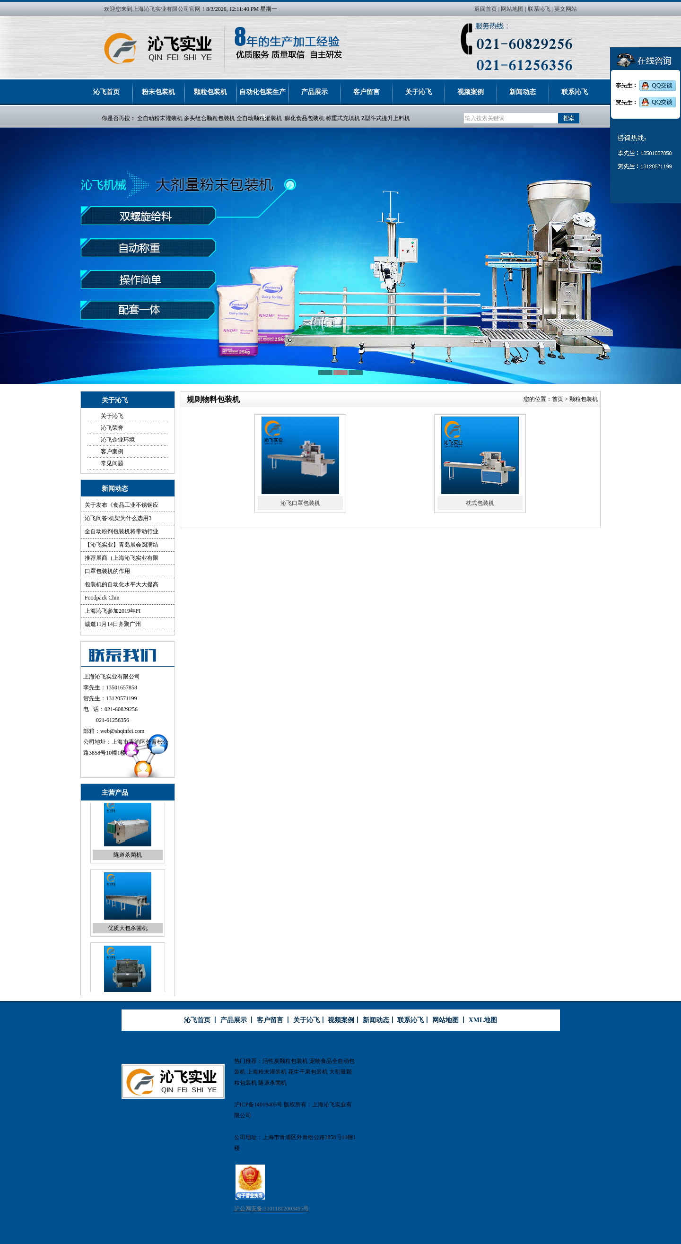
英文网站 (565, 9)
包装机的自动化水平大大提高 (121, 584)
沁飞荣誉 (112, 428)
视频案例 (470, 92)
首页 (557, 399)
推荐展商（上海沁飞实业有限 (121, 558)
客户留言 (366, 92)
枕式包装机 (480, 503)
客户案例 (112, 451)
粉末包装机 (158, 92)
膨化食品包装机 (304, 118)
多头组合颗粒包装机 (209, 118)
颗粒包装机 (210, 92)
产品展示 (314, 92)
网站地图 (512, 9)
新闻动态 (522, 92)
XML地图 (483, 1020)
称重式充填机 (343, 118)
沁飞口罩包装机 (300, 503)
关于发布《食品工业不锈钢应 (121, 505)
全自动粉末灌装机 (160, 118)
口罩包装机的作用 (107, 571)
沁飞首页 (106, 92)
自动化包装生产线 (262, 96)
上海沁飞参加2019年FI (113, 611)
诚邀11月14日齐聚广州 (113, 624)
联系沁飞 (539, 9)
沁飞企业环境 (118, 439)
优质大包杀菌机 (128, 934)
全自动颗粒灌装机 (259, 118)
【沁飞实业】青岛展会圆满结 (121, 544)
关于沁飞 (418, 92)
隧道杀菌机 (128, 861)
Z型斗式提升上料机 (385, 118)
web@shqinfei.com (122, 731)
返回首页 (485, 9)
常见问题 (112, 463)
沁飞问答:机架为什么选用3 (118, 518)
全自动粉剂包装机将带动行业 (121, 531)
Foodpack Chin (102, 597)
